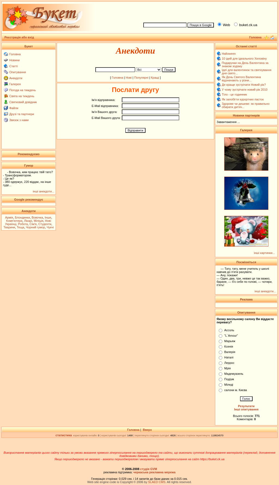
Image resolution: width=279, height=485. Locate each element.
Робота (23, 224)
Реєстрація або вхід (19, 37)
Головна (15, 54)
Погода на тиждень (22, 90)
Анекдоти (15, 78)
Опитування (17, 72)
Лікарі (28, 220)
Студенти (44, 224)
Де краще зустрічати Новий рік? (244, 84)
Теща (20, 227)
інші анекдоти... (43, 191)
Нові (129, 77)
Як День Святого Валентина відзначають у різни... (241, 78)
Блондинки (22, 217)
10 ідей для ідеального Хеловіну (244, 58)
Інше (48, 217)
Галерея (15, 84)
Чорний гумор (35, 227)
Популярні (141, 77)
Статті (13, 66)
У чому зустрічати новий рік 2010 (245, 89)
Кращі (155, 77)
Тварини (9, 227)
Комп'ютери (14, 220)
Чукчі (50, 227)
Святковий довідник (23, 102)
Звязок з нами (19, 120)
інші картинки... (264, 252)
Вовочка (37, 217)
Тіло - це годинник (234, 94)
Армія (9, 217)
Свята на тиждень (21, 96)
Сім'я (33, 224)
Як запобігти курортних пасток (243, 99)
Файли (13, 108)
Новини (14, 60)
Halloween (229, 53)
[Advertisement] (208, 11)
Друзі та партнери (21, 114)
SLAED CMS (156, 482)
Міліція (38, 220)
